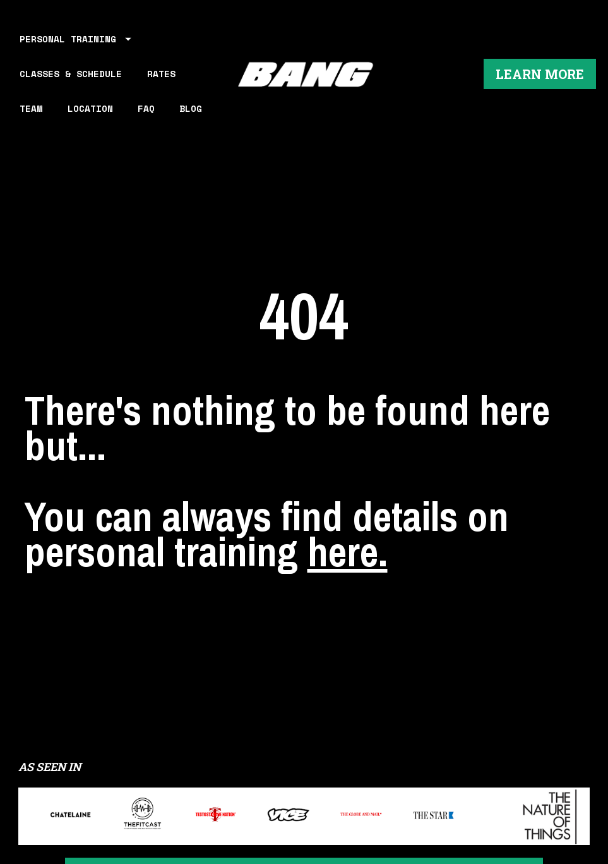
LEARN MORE (540, 74)
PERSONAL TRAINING (75, 39)
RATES (161, 73)
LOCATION (90, 108)
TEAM (31, 108)
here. (347, 514)
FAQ (146, 108)
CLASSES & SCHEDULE (71, 73)
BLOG (190, 108)
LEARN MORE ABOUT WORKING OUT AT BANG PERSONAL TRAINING (304, 802)
